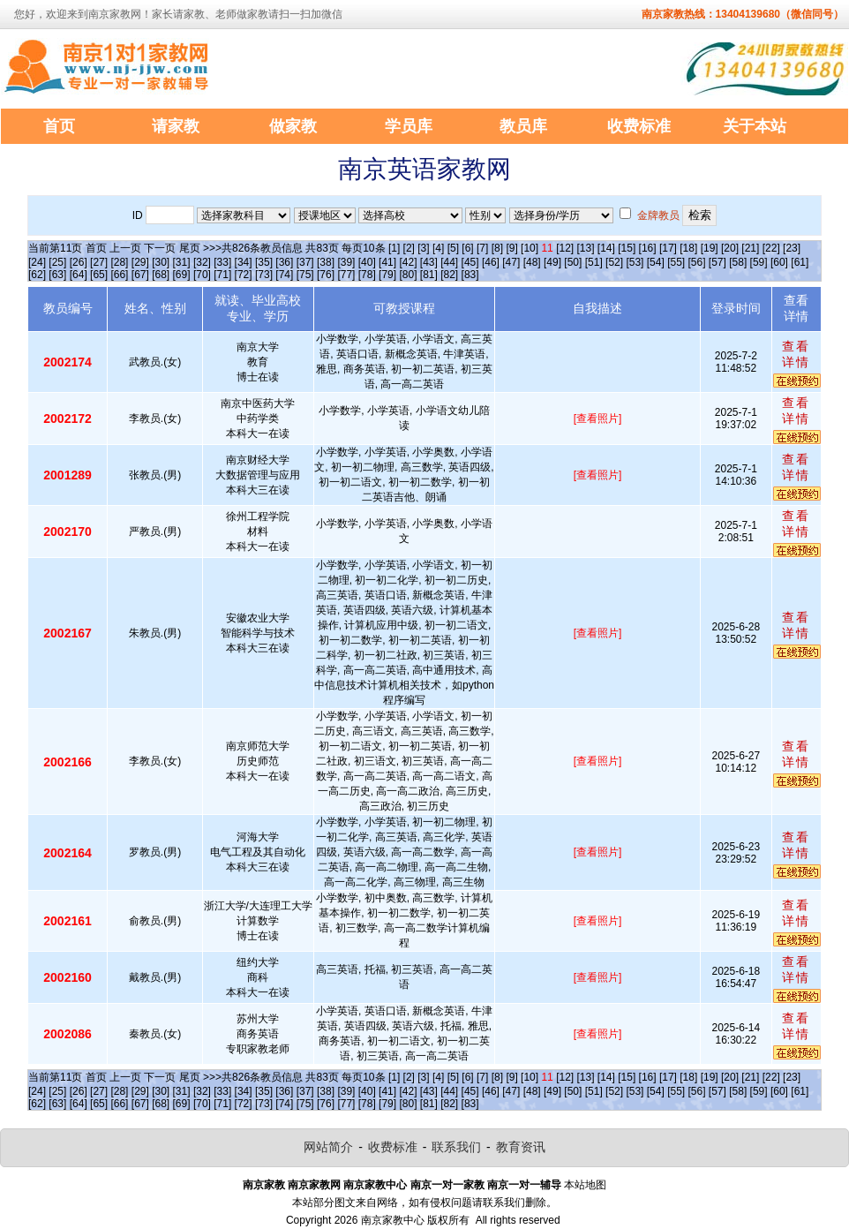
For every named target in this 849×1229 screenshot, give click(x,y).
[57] (717, 262)
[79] (387, 274)
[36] (284, 262)
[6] (467, 248)
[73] (264, 274)
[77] (346, 274)
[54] (656, 262)
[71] (222, 274)
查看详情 (796, 354)
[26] (78, 262)
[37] (305, 262)
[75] (305, 274)
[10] (529, 248)
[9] (511, 248)
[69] (182, 274)
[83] (470, 274)
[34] (243, 262)
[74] (284, 274)
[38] (325, 262)
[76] (325, 274)
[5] (453, 248)
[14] (606, 248)
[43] (429, 262)
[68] (160, 274)
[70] (202, 274)
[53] (634, 262)
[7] (482, 248)
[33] (222, 262)
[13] (585, 248)
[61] (799, 262)
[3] (423, 248)
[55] (676, 262)
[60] (779, 262)
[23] (791, 248)
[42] (408, 262)
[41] (387, 262)
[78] (367, 274)
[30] (160, 262)
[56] (697, 262)
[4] (438, 248)
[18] (688, 248)
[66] (119, 274)
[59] (759, 262)
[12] (565, 248)
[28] (119, 262)
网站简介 (328, 1147)
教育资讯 (520, 1147)
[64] (78, 274)
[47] (511, 262)
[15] (626, 248)
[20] (730, 248)
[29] (140, 262)
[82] (449, 274)
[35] (264, 262)
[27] (99, 262)
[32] (202, 262)
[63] (57, 274)
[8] (497, 248)
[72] (243, 274)
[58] (738, 262)
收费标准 (392, 1147)
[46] (491, 262)
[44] (449, 262)
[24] (37, 262)
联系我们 (456, 1147)
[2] (409, 248)
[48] (532, 262)
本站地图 (585, 1185)
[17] (668, 248)
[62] (37, 274)
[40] (367, 262)
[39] (346, 262)
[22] (771, 248)
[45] (470, 262)
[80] (408, 274)
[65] (99, 274)
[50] (573, 262)
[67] (140, 274)
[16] (648, 248)
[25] (57, 262)
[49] (552, 262)
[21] (750, 248)
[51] (594, 262)
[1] (394, 248)
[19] (709, 248)
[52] (614, 262)
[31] (182, 262)
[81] (429, 274)
